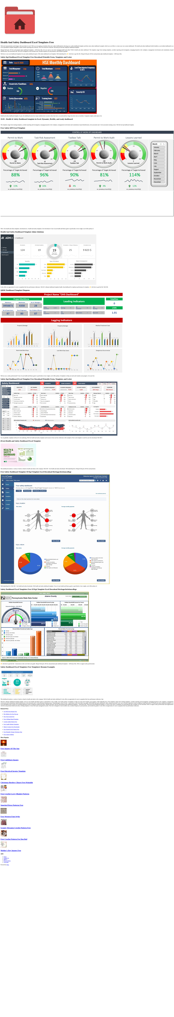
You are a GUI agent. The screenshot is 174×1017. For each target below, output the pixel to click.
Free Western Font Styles (10, 817)
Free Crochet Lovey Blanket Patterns (15, 794)
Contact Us (6, 858)
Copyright (6, 862)
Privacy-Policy (7, 860)
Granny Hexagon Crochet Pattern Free (16, 828)
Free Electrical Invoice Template (13, 771)
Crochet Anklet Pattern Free (10, 721)
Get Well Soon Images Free (10, 711)
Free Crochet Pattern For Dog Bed (14, 839)
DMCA (5, 859)
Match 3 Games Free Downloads (11, 727)
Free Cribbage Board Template (11, 719)
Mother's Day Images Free (11, 850)
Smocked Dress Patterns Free (12, 805)
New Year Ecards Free (9, 716)
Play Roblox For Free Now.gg (11, 714)
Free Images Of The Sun (10, 749)
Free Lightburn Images (9, 760)
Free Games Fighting (9, 734)
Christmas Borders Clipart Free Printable (17, 782)
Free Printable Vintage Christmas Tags (13, 732)
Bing (8, 864)
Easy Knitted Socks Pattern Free (11, 729)
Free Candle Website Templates (11, 724)
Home (5, 856)
